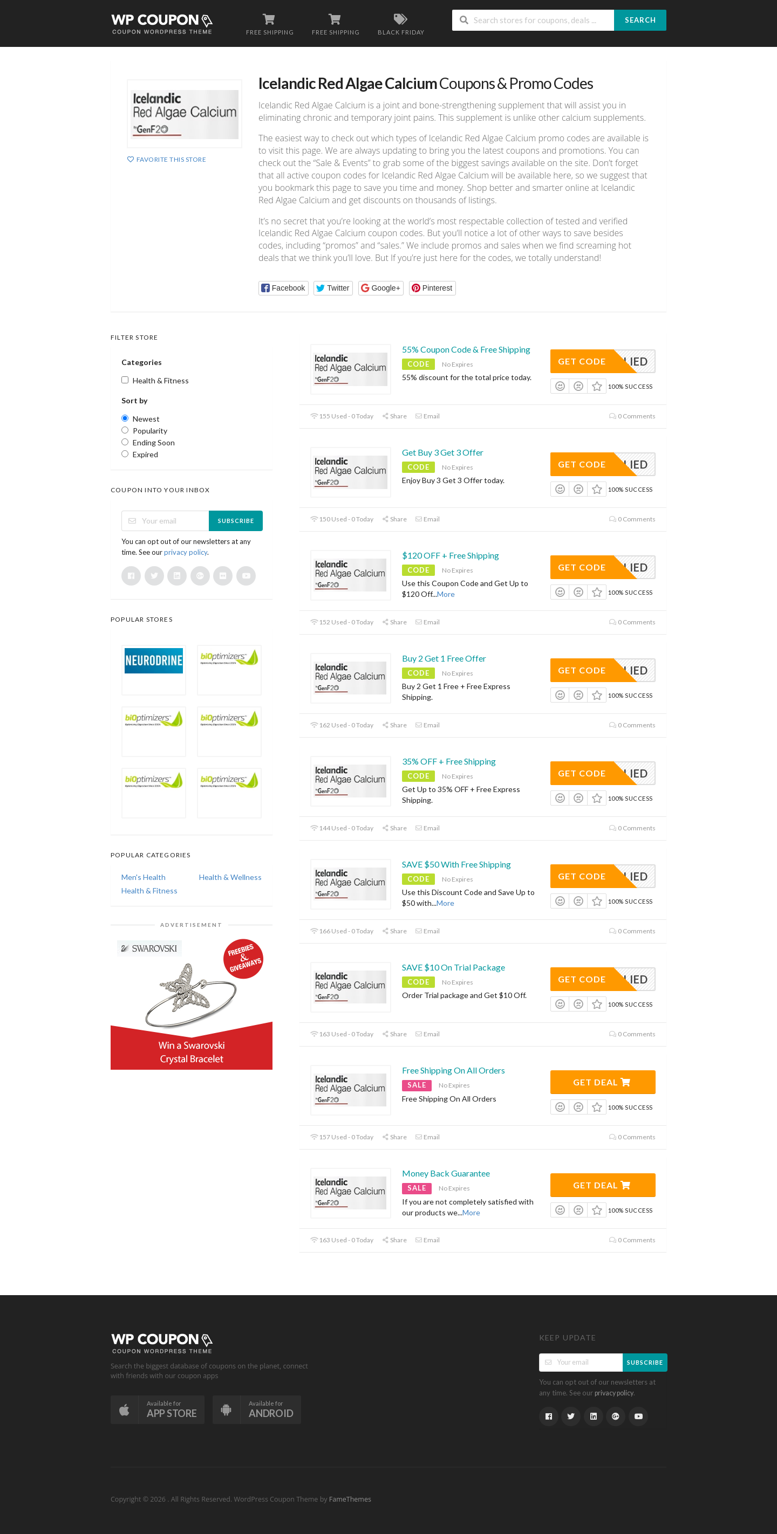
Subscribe (236, 520)
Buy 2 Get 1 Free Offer (444, 658)
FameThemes (350, 1499)
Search (640, 20)
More (446, 594)
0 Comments (632, 416)
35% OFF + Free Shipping (449, 761)
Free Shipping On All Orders (453, 1070)
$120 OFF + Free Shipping (450, 555)
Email (427, 416)
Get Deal (602, 1082)
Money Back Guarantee (446, 1173)
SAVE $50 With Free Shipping (456, 864)
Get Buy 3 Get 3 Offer (442, 452)
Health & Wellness (230, 877)
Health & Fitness (149, 890)
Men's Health (143, 877)
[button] (283, 288)
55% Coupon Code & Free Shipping (466, 349)
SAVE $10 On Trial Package (453, 967)
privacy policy (185, 552)
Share (394, 416)
